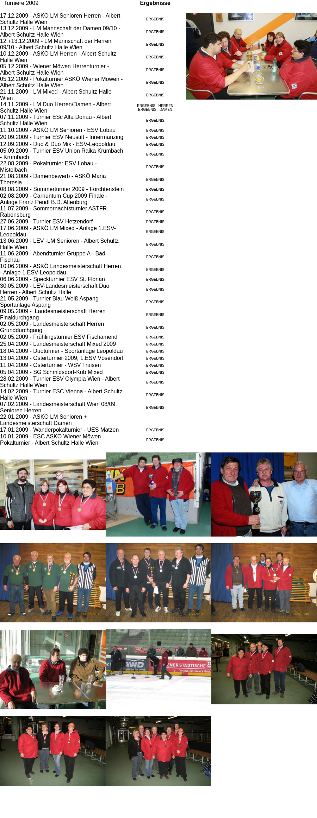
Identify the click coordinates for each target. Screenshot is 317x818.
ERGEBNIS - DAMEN (155, 110)
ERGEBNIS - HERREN (155, 106)
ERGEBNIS (155, 19)
